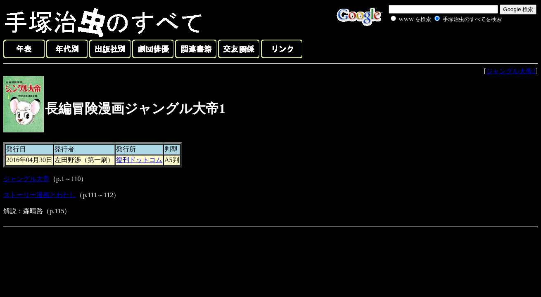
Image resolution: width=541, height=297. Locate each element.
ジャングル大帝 (26, 178)
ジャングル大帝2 (511, 71)
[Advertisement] (437, 43)
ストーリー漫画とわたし (39, 194)
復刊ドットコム (139, 159)
